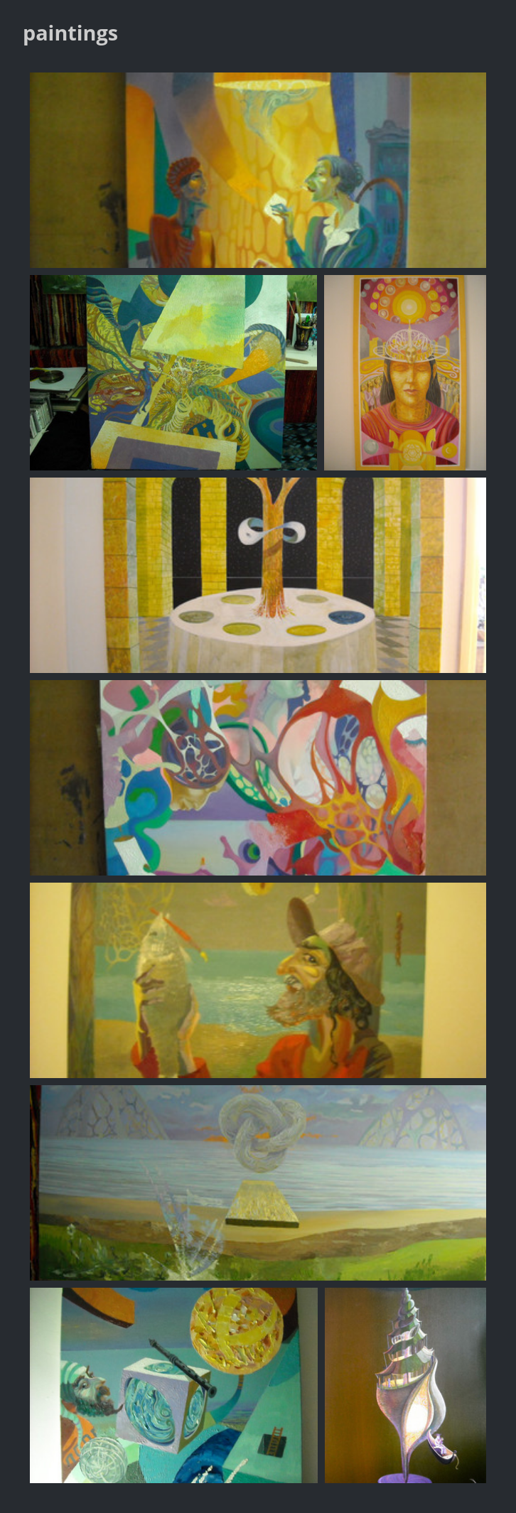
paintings (70, 32)
